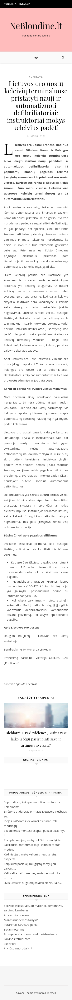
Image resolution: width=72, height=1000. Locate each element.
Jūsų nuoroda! (18, 948)
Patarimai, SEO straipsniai (21, 924)
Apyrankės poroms (16, 915)
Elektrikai (10, 944)
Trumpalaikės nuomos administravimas (30, 934)
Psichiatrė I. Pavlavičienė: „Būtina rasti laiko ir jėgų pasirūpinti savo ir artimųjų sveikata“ (36, 739)
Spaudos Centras (26, 684)
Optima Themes (46, 993)
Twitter (27, 649)
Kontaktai (10, 3)
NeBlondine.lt (36, 25)
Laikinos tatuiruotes (17, 939)
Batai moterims (14, 929)
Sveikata (36, 77)
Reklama (25, 3)
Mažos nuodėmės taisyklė (21, 920)
